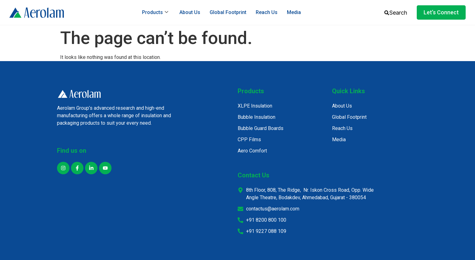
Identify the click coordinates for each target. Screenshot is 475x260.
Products (155, 12)
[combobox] (400, 12)
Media (294, 12)
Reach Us (267, 12)
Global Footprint (228, 12)
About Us (189, 12)
